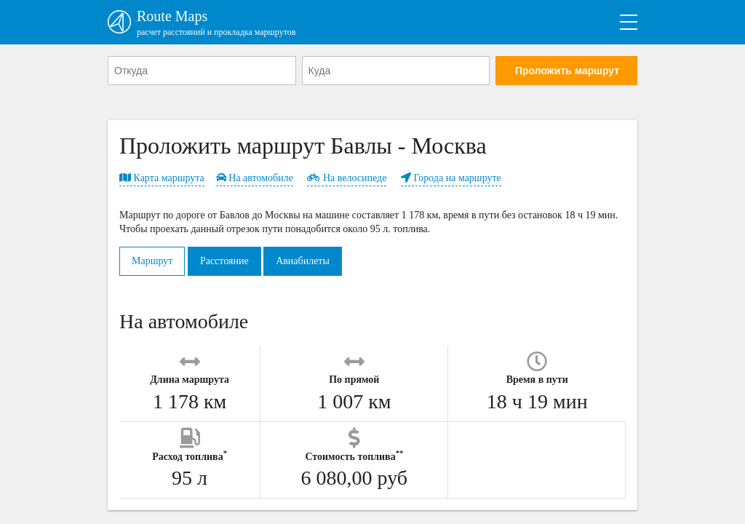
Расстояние (224, 260)
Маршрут (152, 260)
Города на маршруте (451, 177)
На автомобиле (254, 177)
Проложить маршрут (567, 70)
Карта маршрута (161, 177)
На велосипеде (346, 177)
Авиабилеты (303, 260)
